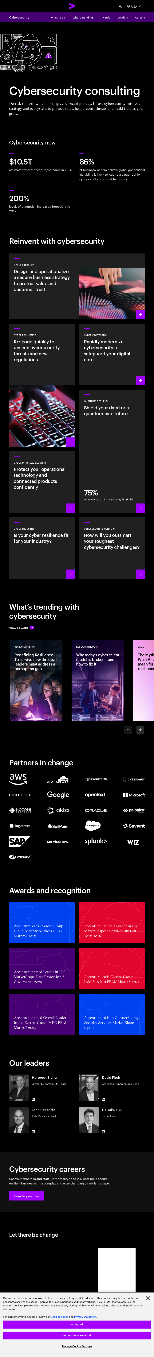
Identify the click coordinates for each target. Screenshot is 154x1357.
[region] (77, 1324)
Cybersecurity (19, 17)
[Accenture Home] (72, 6)
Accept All (77, 1324)
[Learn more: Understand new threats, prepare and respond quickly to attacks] (42, 385)
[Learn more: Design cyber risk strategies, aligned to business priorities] (77, 286)
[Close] (148, 1298)
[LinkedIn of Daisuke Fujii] (103, 1131)
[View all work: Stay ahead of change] (21, 627)
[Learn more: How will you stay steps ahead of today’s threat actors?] (112, 548)
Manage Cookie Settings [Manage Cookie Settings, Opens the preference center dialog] (77, 1346)
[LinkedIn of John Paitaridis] (33, 1131)
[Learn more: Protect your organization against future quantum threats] (112, 451)
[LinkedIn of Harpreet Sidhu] (33, 1099)
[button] (26, 1195)
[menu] (11, 6)
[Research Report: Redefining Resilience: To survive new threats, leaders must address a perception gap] (36, 680)
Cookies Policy (59, 1317)
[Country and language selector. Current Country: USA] (134, 6)
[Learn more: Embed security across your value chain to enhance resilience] (42, 548)
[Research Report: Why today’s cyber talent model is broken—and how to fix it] (98, 680)
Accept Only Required (77, 1335)
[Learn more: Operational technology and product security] (42, 482)
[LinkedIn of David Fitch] (103, 1099)
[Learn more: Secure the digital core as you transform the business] (112, 354)
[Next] (140, 729)
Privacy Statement (85, 1317)
